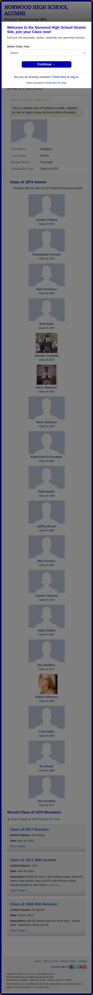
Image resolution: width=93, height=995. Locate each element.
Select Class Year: (18, 46)
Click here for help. (56, 82)
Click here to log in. (65, 76)
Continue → (46, 64)
